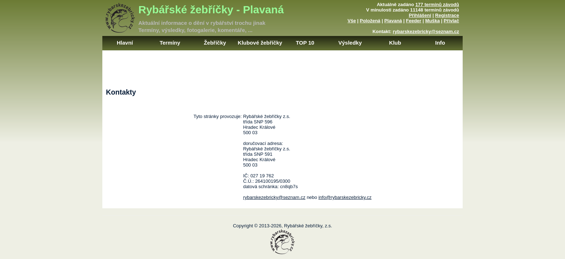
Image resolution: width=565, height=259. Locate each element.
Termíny (170, 43)
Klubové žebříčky (260, 43)
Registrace (447, 15)
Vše (351, 20)
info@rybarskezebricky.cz (345, 197)
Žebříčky (215, 43)
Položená (370, 20)
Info (440, 43)
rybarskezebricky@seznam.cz (426, 31)
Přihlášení (420, 15)
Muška (432, 20)
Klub (395, 43)
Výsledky (350, 43)
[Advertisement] (282, 66)
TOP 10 (305, 43)
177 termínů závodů (437, 4)
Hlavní (125, 43)
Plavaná (393, 20)
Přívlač (451, 20)
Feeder (413, 20)
